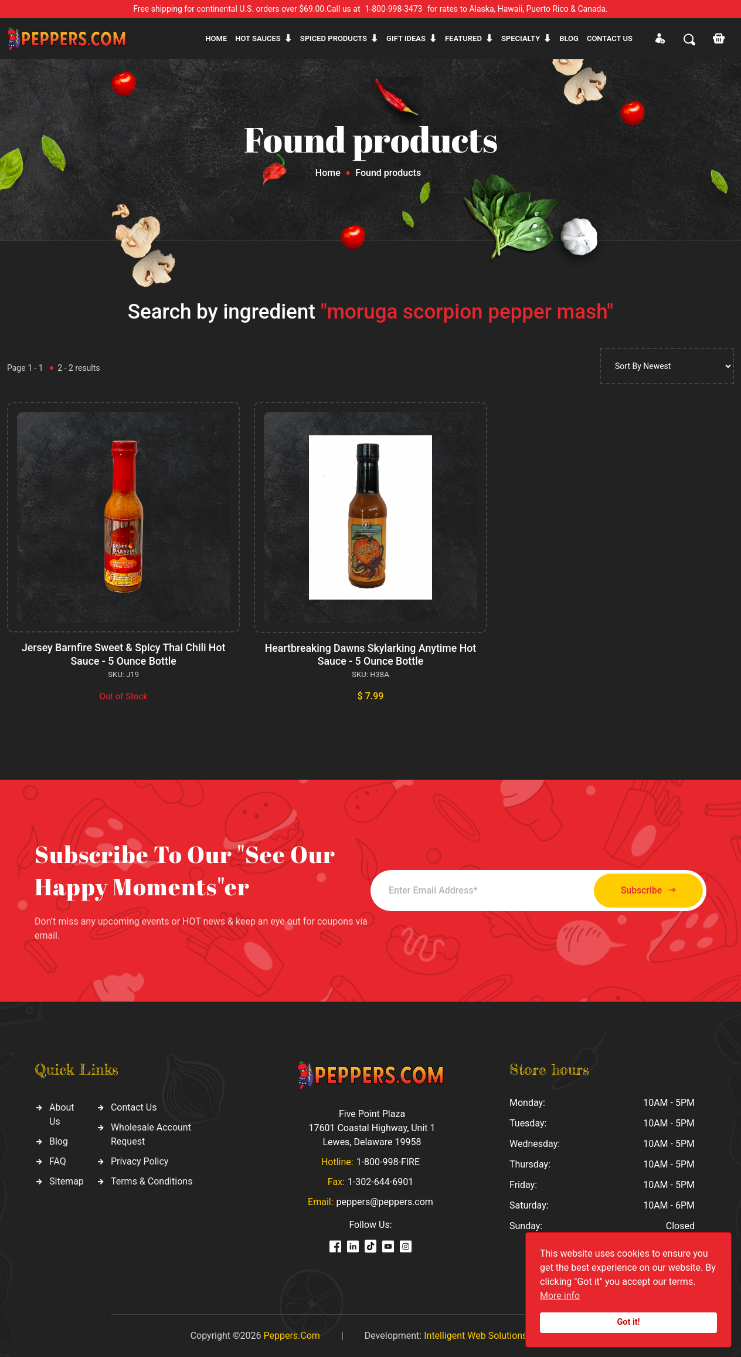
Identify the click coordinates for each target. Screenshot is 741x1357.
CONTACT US (610, 38)
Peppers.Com (291, 1335)
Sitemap (66, 1180)
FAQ (57, 1160)
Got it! (628, 1322)
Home (216, 38)
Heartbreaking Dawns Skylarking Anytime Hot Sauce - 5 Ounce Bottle (370, 654)
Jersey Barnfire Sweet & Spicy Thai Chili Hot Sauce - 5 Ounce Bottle (123, 653)
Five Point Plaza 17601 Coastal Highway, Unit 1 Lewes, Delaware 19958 (371, 1127)
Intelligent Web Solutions (475, 1335)
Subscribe (641, 890)
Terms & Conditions (152, 1180)
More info (560, 1295)
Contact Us (134, 1106)
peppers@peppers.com (384, 1201)
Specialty (520, 38)
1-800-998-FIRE (388, 1161)
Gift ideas (406, 38)
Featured (463, 38)
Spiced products (333, 38)
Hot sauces (258, 38)
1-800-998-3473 (394, 8)
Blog (569, 38)
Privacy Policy (140, 1160)
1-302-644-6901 (380, 1181)
